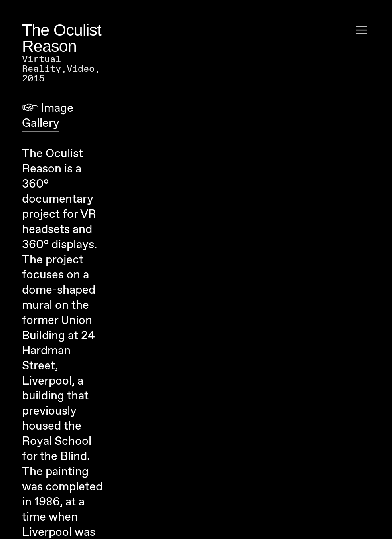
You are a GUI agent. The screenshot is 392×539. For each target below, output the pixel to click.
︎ (361, 30)
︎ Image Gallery (47, 116)
